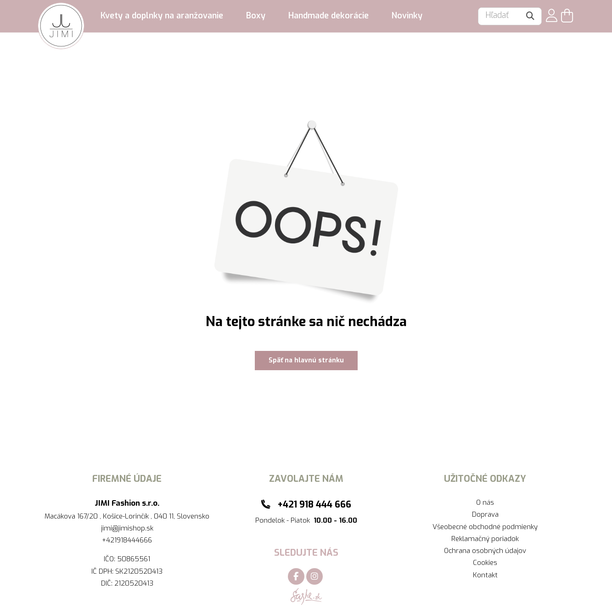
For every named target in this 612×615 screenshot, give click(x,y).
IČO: (110, 559)
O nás (485, 502)
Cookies (485, 562)
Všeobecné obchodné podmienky (485, 526)
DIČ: (107, 583)
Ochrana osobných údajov (485, 550)
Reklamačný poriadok (485, 538)
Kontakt (485, 575)
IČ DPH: (103, 571)
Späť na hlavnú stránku (306, 360)
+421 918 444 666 (314, 504)
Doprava (485, 514)
